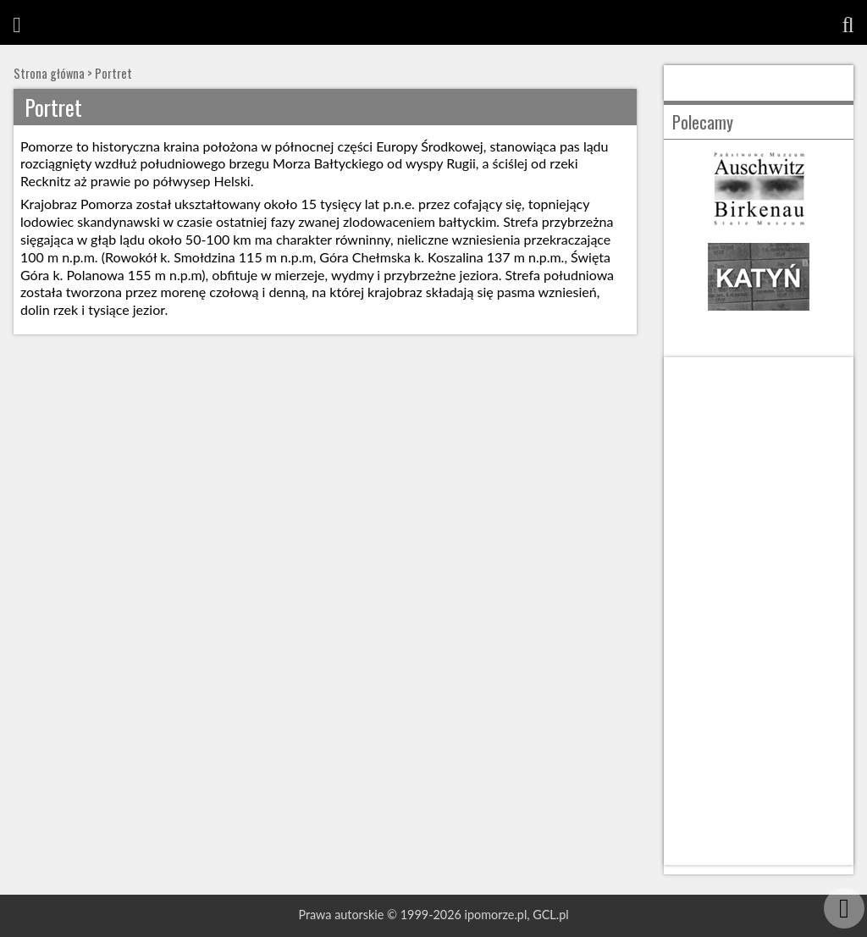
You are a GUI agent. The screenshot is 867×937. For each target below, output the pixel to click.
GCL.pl (550, 914)
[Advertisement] (758, 611)
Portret (113, 73)
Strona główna (49, 73)
